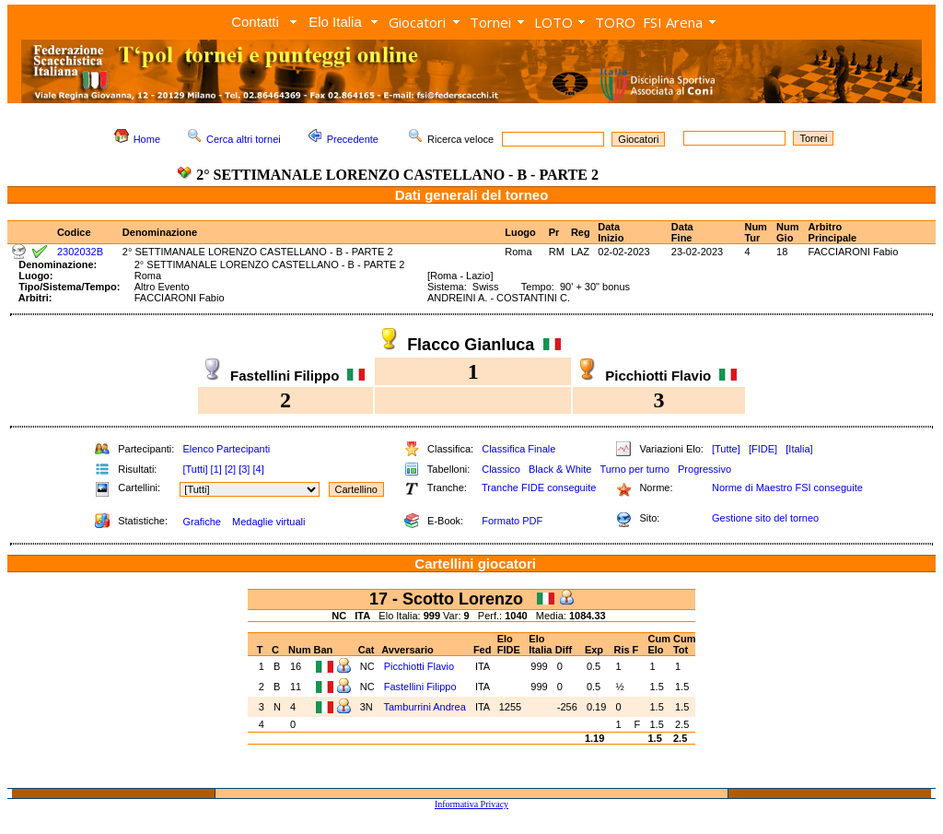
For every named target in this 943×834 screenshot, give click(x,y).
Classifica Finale (518, 448)
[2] (230, 469)
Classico (501, 469)
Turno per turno (634, 469)
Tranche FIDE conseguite (539, 487)
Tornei (490, 22)
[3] (244, 469)
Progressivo (704, 469)
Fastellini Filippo (420, 686)
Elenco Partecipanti (226, 448)
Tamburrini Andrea (424, 706)
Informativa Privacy (471, 804)
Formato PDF (512, 520)
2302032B (80, 251)
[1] (216, 469)
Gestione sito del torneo (765, 517)
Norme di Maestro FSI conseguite (787, 487)
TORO (615, 22)
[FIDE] (763, 448)
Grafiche (201, 521)
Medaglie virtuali (268, 521)
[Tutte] (726, 448)
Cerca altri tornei (243, 139)
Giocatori (417, 22)
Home (147, 139)
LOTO (553, 22)
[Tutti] (194, 469)
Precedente (352, 139)
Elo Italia (335, 21)
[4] (257, 469)
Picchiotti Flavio (419, 666)
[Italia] (799, 448)
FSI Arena (673, 22)
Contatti (255, 21)
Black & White (560, 469)
